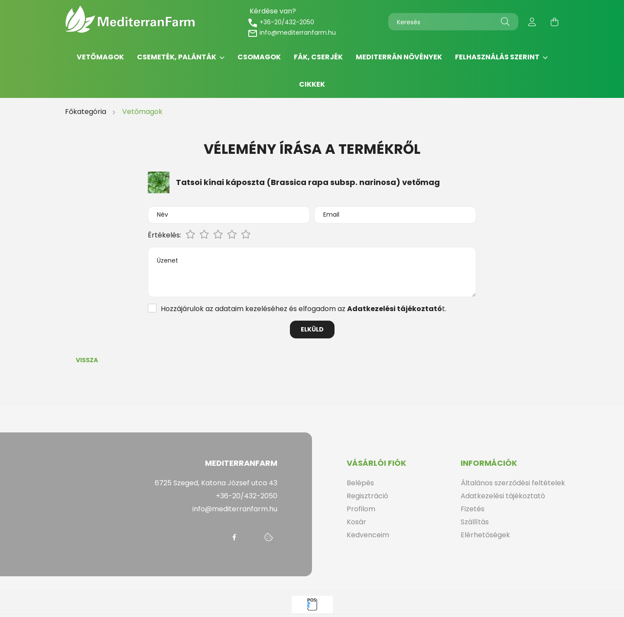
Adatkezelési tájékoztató (503, 496)
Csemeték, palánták (177, 57)
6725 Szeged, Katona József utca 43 (216, 483)
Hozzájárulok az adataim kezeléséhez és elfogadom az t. (303, 309)
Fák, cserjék (318, 57)
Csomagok (259, 57)
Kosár (356, 522)
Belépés (360, 483)
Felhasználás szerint (498, 57)
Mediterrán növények (399, 57)
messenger (251, 537)
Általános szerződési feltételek (513, 483)
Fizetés (472, 509)
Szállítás (475, 522)
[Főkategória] (86, 112)
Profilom (361, 509)
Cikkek (312, 84)
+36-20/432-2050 (280, 22)
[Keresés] (453, 21)
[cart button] (554, 21)
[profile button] (532, 21)
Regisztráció (367, 496)
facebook (234, 537)
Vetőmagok (100, 57)
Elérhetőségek (485, 535)
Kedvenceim (368, 535)
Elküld (312, 329)
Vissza (87, 360)
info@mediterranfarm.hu (291, 32)
